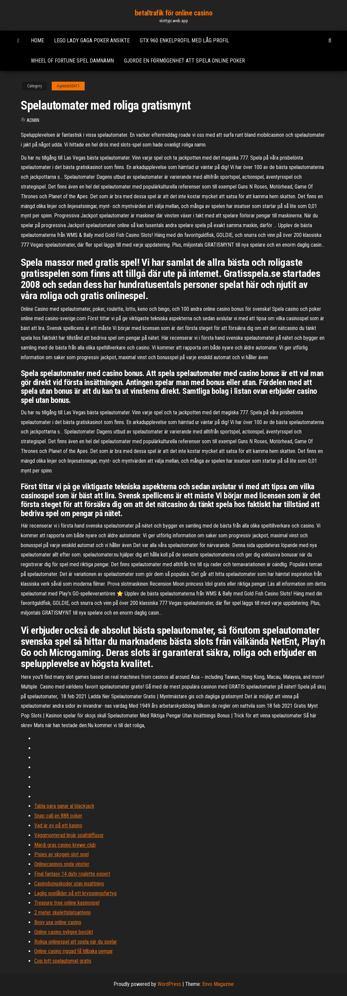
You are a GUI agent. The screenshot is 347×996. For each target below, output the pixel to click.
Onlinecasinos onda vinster (61, 864)
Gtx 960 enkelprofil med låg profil (184, 40)
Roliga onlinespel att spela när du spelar (75, 942)
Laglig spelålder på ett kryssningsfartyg (75, 893)
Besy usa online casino (57, 922)
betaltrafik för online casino (173, 13)
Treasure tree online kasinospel (66, 903)
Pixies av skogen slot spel (61, 854)
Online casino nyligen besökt (63, 932)
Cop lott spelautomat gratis (62, 961)
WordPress (169, 984)
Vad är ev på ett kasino (58, 825)
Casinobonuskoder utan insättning (69, 883)
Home (37, 40)
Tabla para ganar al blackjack (64, 806)
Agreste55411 (68, 86)
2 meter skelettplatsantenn (62, 912)
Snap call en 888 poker (58, 816)
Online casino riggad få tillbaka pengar (73, 951)
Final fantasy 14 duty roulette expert (72, 874)
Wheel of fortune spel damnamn (72, 60)
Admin (33, 120)
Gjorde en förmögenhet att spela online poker (184, 60)
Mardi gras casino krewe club (65, 845)
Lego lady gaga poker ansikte (92, 40)
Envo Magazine (218, 984)
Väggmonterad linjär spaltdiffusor (69, 835)
